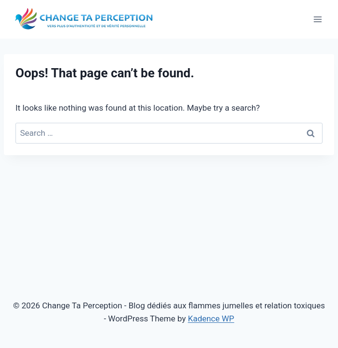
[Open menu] (317, 19)
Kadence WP (211, 318)
